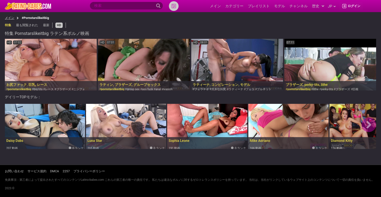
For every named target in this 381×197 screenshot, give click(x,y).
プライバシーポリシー (89, 171)
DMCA (54, 171)
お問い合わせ (14, 171)
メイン (9, 18)
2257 (66, 171)
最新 (46, 25)
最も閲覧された (27, 25)
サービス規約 (36, 171)
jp (332, 6)
